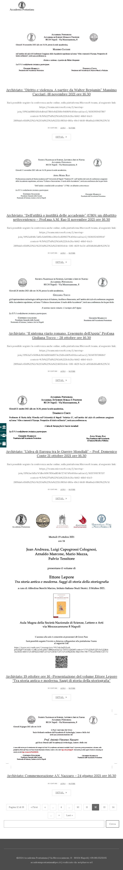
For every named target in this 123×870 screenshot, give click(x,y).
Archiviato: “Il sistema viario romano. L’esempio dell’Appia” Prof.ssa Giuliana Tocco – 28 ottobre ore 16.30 (61, 335)
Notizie (72, 128)
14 (113, 807)
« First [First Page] (34, 807)
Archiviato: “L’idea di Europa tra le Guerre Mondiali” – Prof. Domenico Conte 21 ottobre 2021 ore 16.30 (61, 453)
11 (87, 807)
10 (78, 807)
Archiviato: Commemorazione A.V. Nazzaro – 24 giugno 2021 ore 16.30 (61, 776)
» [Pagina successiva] (59, 815)
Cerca (112, 824)
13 (104, 807)
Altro (63, 128)
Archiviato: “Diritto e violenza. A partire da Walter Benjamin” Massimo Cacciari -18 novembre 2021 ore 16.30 (61, 92)
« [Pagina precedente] (45, 807)
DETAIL (61, 137)
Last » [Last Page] (69, 815)
